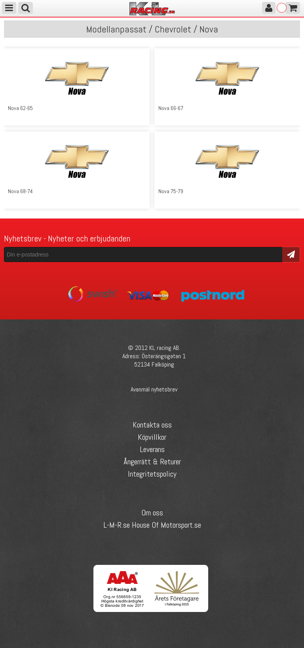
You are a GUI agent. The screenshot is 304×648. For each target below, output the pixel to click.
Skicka (291, 254)
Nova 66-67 (170, 108)
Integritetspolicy (152, 474)
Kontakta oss (152, 425)
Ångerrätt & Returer (152, 461)
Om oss (152, 512)
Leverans (152, 449)
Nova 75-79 (170, 191)
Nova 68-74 (20, 191)
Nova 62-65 (20, 108)
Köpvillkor (152, 437)
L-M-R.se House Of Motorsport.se (152, 525)
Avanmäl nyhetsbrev (154, 389)
